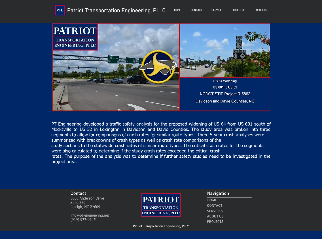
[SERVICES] (215, 211)
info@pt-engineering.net (89, 215)
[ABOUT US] (215, 216)
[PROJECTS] (215, 221)
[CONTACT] (214, 205)
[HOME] (212, 200)
